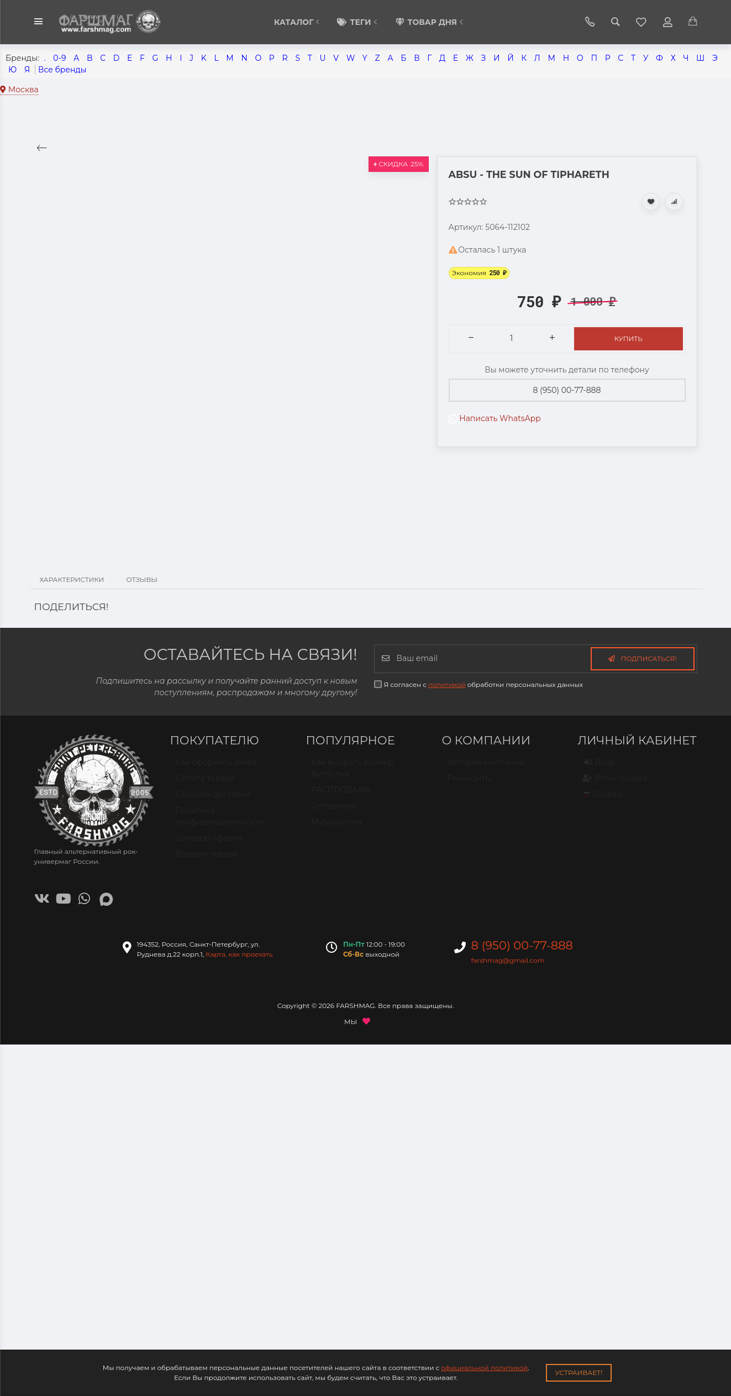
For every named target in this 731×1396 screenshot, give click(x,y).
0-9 (59, 58)
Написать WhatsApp (495, 418)
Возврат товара (207, 859)
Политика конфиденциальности (220, 821)
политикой (447, 684)
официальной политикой (484, 1367)
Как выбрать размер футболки (353, 773)
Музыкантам (337, 827)
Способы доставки (213, 799)
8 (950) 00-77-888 (567, 390)
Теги (358, 22)
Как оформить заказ (216, 767)
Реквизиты (469, 783)
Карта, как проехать (239, 954)
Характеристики (72, 579)
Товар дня (430, 22)
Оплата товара (205, 783)
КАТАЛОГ (298, 22)
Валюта (602, 799)
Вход (599, 767)
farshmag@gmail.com (508, 960)
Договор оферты (209, 843)
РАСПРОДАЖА (341, 795)
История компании (486, 767)
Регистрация (615, 783)
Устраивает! (579, 1372)
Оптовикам (334, 811)
